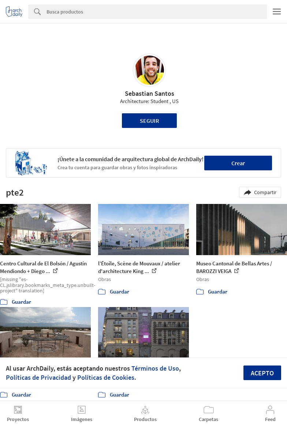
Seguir (149, 120)
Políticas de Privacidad (38, 377)
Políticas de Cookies (105, 377)
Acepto (262, 373)
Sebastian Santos (149, 93)
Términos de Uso (155, 368)
